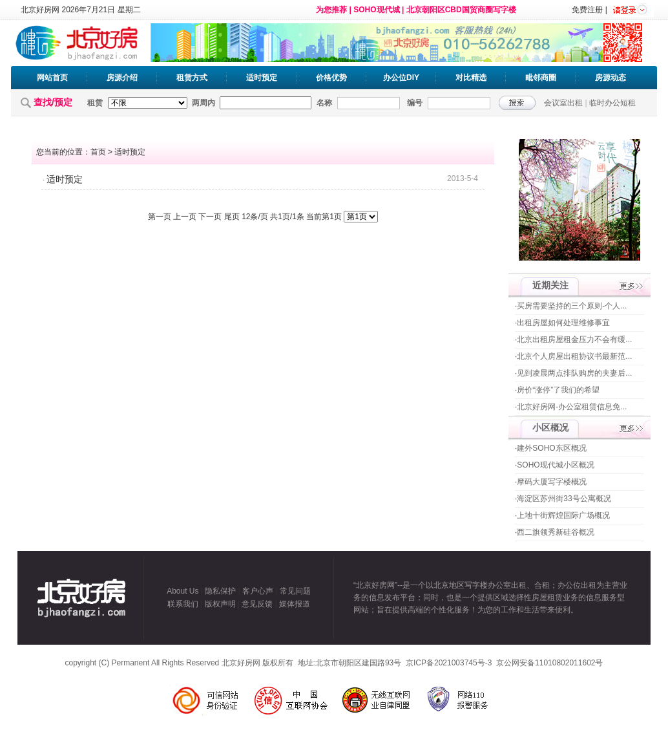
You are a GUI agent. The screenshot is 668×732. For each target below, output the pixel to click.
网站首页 (52, 77)
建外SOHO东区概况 (551, 448)
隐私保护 (220, 591)
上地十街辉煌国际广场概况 (563, 515)
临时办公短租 (612, 102)
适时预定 (261, 77)
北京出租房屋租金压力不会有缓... (574, 339)
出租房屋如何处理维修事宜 (563, 322)
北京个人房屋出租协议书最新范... (574, 356)
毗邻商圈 (540, 77)
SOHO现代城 (376, 9)
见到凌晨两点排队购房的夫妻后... (574, 373)
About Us (182, 591)
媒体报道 (294, 603)
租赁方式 (191, 77)
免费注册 (587, 9)
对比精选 (470, 77)
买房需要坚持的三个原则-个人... (572, 305)
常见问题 (295, 591)
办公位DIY (401, 77)
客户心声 (257, 591)
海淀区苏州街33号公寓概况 (564, 498)
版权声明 (220, 603)
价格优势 (331, 77)
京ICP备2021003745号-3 (449, 662)
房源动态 (610, 77)
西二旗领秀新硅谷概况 (555, 532)
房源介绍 (122, 77)
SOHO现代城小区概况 (555, 464)
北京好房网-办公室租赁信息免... (572, 406)
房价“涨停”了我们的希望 (558, 389)
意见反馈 (257, 603)
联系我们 (182, 603)
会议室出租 (563, 102)
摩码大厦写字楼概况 (552, 481)
